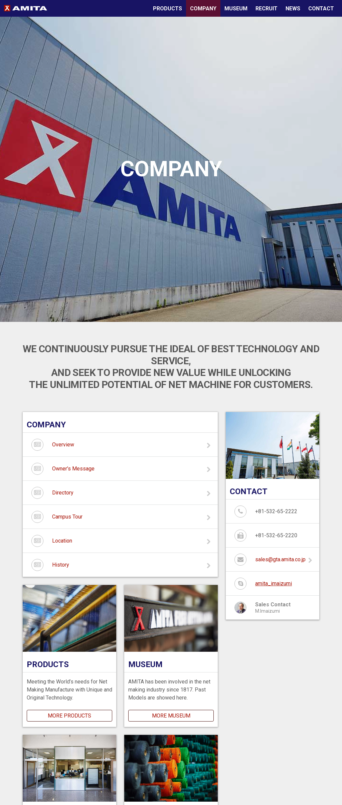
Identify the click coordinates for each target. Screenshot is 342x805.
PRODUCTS (167, 8)
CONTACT (321, 8)
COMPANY (203, 8)
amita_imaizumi (273, 583)
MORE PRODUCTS (69, 716)
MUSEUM (235, 8)
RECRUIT (266, 8)
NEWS (293, 8)
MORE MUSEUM (171, 716)
